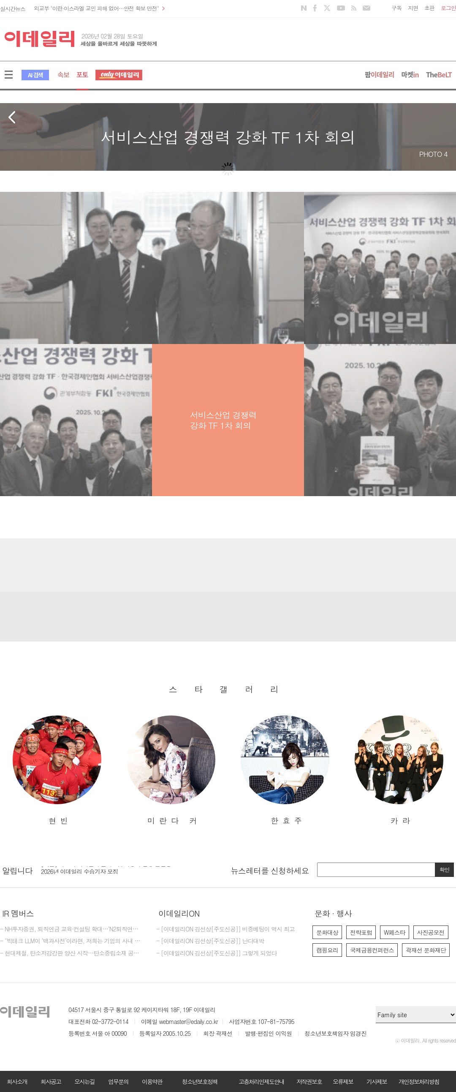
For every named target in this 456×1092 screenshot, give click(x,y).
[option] (57, 770)
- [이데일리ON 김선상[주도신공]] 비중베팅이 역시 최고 (225, 929)
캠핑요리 (327, 950)
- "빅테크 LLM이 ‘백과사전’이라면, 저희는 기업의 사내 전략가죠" (72, 941)
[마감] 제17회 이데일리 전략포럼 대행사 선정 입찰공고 (108, 868)
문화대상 (327, 932)
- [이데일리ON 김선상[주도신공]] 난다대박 (210, 941)
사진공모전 (431, 932)
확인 (445, 869)
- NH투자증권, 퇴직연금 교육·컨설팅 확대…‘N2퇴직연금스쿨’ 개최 (72, 929)
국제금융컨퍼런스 (372, 950)
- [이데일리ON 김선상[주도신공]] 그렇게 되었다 (216, 953)
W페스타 (394, 932)
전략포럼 (361, 932)
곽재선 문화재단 (426, 950)
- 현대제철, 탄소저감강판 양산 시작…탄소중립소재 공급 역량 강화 (72, 953)
